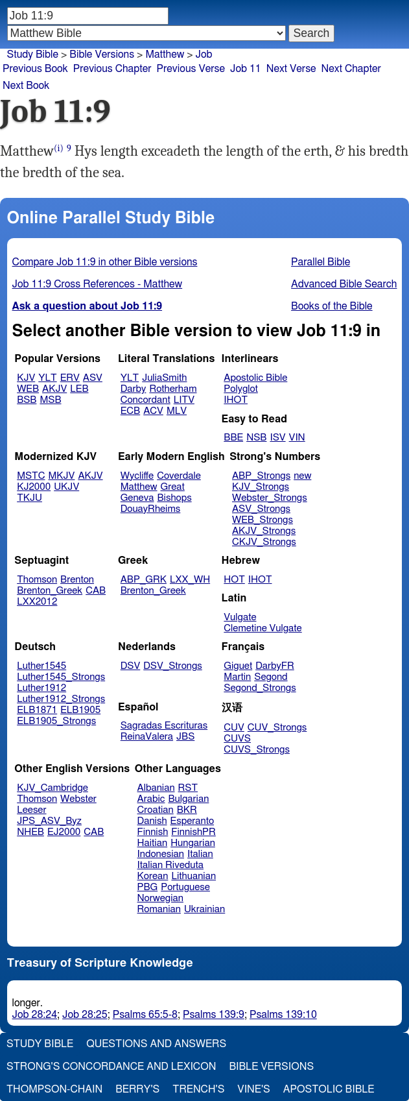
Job (204, 54)
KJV (26, 378)
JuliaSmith (164, 378)
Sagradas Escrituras (164, 726)
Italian (200, 854)
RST (188, 788)
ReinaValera (147, 737)
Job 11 (245, 69)
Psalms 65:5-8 (145, 1015)
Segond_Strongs (260, 688)
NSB (256, 437)
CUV (234, 727)
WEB (28, 389)
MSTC (31, 476)
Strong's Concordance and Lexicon (111, 1066)
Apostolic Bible (329, 1089)
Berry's (137, 1089)
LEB (79, 389)
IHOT (236, 400)
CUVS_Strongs (257, 750)
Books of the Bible (332, 306)
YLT (47, 378)
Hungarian (192, 843)
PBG (147, 887)
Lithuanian (193, 876)
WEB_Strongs (262, 520)
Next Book (26, 85)
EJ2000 (63, 832)
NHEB (30, 832)
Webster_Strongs (269, 498)
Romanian (159, 909)
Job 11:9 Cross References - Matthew (97, 284)
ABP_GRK (144, 580)
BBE (233, 437)
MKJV (62, 476)
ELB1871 (37, 710)
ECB (130, 411)
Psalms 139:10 (283, 1015)
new (302, 476)
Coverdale (179, 476)
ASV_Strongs (261, 509)
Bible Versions (101, 54)
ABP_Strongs (261, 476)
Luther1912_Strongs (61, 699)
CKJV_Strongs (264, 542)
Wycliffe (137, 476)
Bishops (174, 498)
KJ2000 (34, 487)
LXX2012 (37, 602)
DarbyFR (274, 666)
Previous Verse (191, 69)
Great (173, 487)
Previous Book (35, 69)
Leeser (31, 810)
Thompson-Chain (54, 1089)
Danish (152, 821)
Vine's (253, 1089)
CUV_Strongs (277, 727)
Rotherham (172, 389)
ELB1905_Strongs (56, 721)
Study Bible (32, 54)
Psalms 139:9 (213, 1015)
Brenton (77, 580)
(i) (59, 148)
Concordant (145, 400)
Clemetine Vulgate (262, 628)
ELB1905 (80, 710)
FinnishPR (193, 832)
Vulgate (240, 617)
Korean (153, 876)
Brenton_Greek (49, 591)
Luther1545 (41, 666)
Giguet (238, 666)
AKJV (54, 389)
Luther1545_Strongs (61, 677)
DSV (131, 666)
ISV (277, 437)
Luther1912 (41, 688)
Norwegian (160, 898)
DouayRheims (151, 509)
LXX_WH (190, 580)
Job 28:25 (85, 1015)
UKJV (66, 487)
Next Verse (291, 69)
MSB (50, 400)
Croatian (155, 810)
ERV (70, 378)
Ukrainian (204, 909)
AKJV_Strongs (264, 531)
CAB (96, 591)
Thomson (37, 580)
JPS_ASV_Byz (49, 821)
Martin (237, 677)
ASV (92, 378)
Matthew (164, 54)
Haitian (152, 843)
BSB (26, 400)
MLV (177, 411)
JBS (185, 737)
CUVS (237, 739)
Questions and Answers (156, 1044)
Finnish (153, 832)
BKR (187, 810)
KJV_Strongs (260, 487)
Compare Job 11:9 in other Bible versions (105, 262)
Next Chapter (351, 69)
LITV (184, 400)
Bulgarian (188, 799)
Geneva (137, 498)
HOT (234, 580)
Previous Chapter (112, 69)
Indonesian (161, 854)
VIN (297, 437)
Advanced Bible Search (344, 284)
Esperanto (192, 821)
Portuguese (185, 887)
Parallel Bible (320, 262)
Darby (133, 389)
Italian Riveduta (170, 865)
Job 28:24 (35, 1015)
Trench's (198, 1089)
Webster (78, 799)
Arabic (151, 799)
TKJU (29, 498)
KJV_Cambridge (52, 788)
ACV (153, 411)
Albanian (156, 788)
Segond (270, 677)
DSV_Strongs (172, 666)
